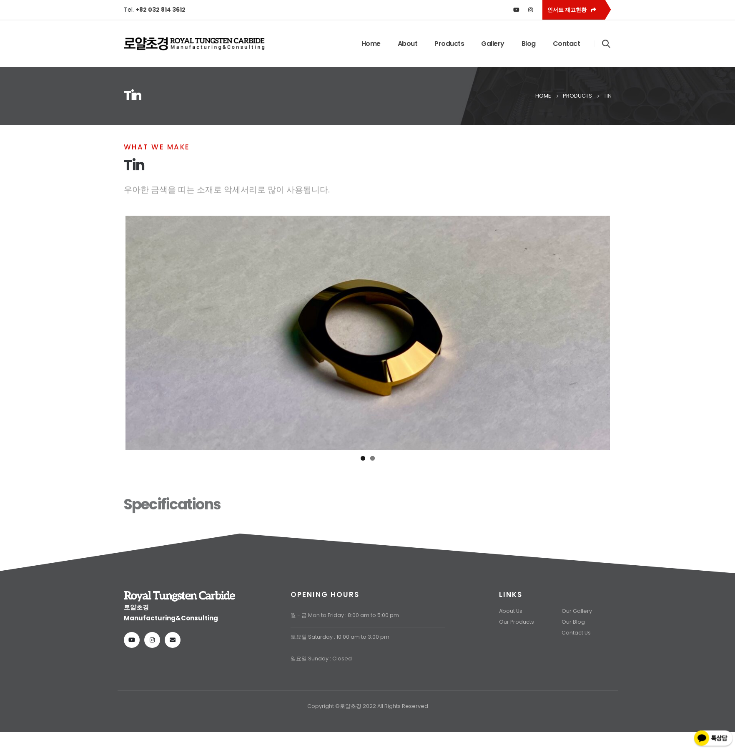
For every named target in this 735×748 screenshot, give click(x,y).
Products (449, 43)
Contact (566, 43)
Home (371, 43)
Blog (529, 43)
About (408, 43)
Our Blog (573, 629)
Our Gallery (577, 618)
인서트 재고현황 (571, 9)
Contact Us (576, 640)
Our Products (516, 629)
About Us (510, 618)
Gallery (492, 43)
